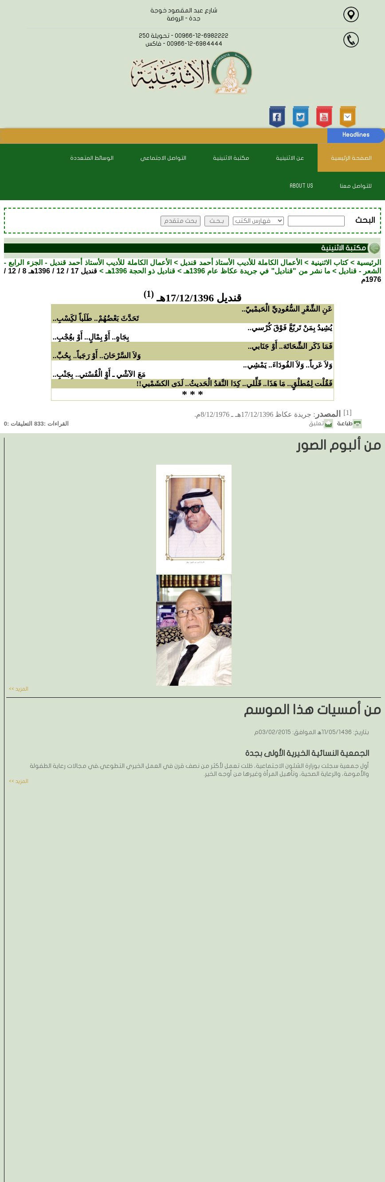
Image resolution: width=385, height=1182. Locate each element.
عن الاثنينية (290, 158)
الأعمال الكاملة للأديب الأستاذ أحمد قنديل (241, 262)
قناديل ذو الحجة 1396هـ (141, 271)
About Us (301, 186)
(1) (149, 294)
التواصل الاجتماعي (163, 158)
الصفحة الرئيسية (351, 158)
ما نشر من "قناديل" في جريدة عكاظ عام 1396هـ (257, 271)
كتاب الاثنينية (329, 262)
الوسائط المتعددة (92, 158)
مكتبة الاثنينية (231, 158)
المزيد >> (18, 689)
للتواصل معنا (356, 186)
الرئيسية (369, 262)
